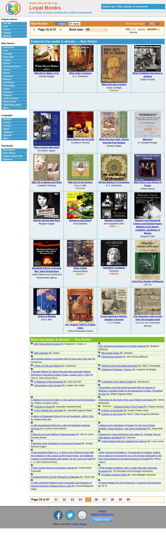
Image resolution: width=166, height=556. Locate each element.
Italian (6, 129)
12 (64, 499)
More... (6, 108)
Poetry (6, 89)
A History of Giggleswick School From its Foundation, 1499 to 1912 (62, 416)
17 (104, 499)
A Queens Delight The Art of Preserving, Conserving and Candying (129, 483)
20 (128, 499)
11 (56, 499)
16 (96, 499)
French (6, 122)
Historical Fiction (11, 66)
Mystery (7, 36)
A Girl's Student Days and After (48, 410)
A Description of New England (48, 385)
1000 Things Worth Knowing (47, 344)
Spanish (7, 135)
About (75, 524)
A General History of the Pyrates (128, 407)
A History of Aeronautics (112, 410)
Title (128, 29)
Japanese (8, 132)
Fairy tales (8, 57)
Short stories (9, 101)
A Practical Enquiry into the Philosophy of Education (55, 477)
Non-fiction (8, 82)
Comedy (7, 54)
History (6, 70)
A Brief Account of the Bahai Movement (119, 366)
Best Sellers (9, 150)
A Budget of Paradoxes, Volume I (116, 369)
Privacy (83, 524)
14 (80, 499)
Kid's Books (9, 153)
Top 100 (7, 23)
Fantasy (7, 33)
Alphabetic (152, 29)
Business (8, 159)
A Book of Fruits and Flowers (47, 366)
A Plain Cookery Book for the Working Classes (53, 468)
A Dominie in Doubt (43, 407)
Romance (8, 92)
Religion (7, 95)
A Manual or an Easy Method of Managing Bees (53, 434)
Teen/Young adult (12, 105)
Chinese (7, 119)
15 (88, 499)
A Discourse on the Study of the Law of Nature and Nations (126, 400)
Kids (5, 26)
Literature (8, 76)
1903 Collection (41, 353)
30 (147, 23)
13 (72, 499)
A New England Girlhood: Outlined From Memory (124, 441)
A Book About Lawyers (111, 357)
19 (120, 499)
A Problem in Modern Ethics (114, 475)
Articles (102, 511)
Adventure (8, 47)
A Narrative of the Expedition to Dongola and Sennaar (56, 443)
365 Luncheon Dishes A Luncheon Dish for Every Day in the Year (61, 359)
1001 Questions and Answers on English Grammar (122, 346)
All (87, 29)
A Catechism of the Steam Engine (117, 382)
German (7, 126)
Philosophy (9, 86)
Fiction (6, 30)
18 (112, 499)
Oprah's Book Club (12, 156)
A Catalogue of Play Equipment (48, 382)
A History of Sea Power (112, 414)
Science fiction (10, 98)
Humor (6, 73)
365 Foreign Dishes (110, 353)
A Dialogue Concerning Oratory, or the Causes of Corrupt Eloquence (63, 400)
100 (157, 23)
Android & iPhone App (102, 514)
